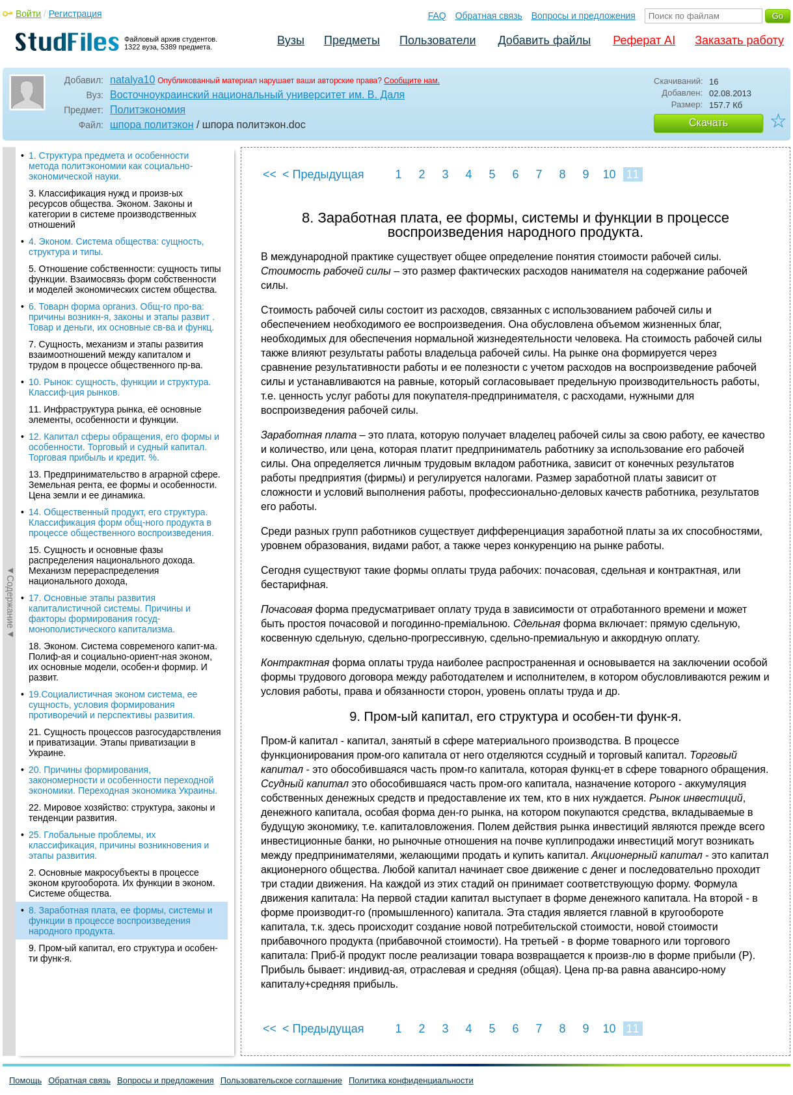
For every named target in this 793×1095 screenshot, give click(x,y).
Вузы (290, 40)
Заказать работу (739, 40)
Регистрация (75, 13)
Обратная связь (488, 15)
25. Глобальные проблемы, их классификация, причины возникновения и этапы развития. (119, 480)
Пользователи (437, 40)
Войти (28, 13)
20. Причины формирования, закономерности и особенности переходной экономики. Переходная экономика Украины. (123, 415)
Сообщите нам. (412, 81)
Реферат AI (644, 40)
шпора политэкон (152, 124)
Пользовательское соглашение (281, 1080)
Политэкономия (147, 109)
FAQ (437, 15)
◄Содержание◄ (10, 375)
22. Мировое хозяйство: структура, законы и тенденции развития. (122, 448)
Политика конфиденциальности (411, 1080)
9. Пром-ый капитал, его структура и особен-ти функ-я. (123, 588)
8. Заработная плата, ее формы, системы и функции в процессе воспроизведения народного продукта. (121, 556)
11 (632, 174)
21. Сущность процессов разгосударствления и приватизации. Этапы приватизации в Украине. (125, 378)
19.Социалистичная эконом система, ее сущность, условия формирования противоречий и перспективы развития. (113, 340)
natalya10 (132, 79)
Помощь (25, 1080)
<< (269, 174)
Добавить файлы (544, 40)
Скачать (708, 122)
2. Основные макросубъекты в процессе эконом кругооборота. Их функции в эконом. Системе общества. (122, 518)
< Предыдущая (323, 174)
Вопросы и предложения (583, 15)
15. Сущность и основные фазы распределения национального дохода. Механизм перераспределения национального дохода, (112, 201)
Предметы (352, 40)
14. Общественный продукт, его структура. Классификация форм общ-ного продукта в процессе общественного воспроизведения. (121, 158)
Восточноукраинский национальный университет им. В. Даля (257, 94)
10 (608, 174)
